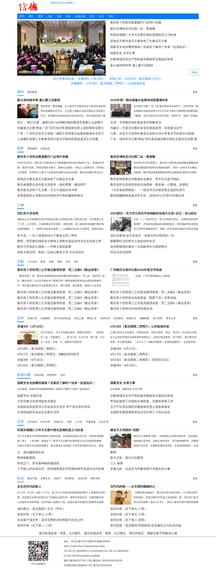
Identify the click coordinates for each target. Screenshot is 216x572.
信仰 (68, 16)
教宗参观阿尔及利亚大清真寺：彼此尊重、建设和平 (51, 184)
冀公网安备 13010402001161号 (105, 560)
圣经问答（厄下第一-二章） (35, 525)
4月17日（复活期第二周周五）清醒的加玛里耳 (48, 354)
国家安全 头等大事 (122, 53)
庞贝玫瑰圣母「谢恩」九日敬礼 (105, 533)
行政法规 (39, 375)
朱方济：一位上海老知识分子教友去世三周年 (47, 235)
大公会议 (32, 261)
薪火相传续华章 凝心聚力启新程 (131, 65)
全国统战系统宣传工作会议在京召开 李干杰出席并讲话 (53, 406)
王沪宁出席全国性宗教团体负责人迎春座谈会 (140, 406)
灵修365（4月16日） (31, 359)
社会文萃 (104, 422)
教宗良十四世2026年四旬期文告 (131, 308)
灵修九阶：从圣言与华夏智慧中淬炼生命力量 (140, 468)
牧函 (42, 261)
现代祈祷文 (136, 533)
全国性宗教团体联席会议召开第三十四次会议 (140, 412)
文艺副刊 (32, 422)
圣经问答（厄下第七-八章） (35, 514)
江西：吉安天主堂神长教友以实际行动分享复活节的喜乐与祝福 (152, 133)
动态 (62, 375)
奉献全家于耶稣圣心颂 (162, 533)
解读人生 (92, 318)
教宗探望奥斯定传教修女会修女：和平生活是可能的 (144, 179)
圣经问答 (82, 478)
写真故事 (91, 422)
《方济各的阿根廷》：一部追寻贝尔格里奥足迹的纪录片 (147, 190)
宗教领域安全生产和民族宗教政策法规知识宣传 (141, 59)
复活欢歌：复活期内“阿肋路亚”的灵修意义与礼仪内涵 (145, 525)
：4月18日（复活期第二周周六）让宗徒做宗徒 (108, 83)
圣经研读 (69, 478)
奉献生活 (131, 318)
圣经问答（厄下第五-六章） (128, 514)
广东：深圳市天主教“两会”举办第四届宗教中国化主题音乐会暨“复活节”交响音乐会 (153, 139)
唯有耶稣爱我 (26, 457)
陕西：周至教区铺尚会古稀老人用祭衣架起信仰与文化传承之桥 (59, 241)
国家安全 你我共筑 (29, 395)
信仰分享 (105, 318)
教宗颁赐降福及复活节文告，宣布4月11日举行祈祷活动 (147, 195)
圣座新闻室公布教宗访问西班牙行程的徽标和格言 (50, 195)
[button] (93, 22)
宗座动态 (45, 148)
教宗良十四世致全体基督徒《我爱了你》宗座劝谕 (143, 297)
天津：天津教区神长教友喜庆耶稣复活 (135, 122)
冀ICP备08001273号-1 (76, 560)
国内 (30, 16)
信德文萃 (58, 422)
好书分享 (45, 422)
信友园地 (118, 318)
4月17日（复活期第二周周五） (130, 354)
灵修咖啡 (45, 318)
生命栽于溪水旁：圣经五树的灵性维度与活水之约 (50, 520)
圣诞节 (57, 478)
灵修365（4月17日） (124, 348)
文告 (68, 261)
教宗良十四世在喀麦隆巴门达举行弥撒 (135, 22)
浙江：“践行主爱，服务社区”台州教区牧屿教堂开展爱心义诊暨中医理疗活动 (60, 122)
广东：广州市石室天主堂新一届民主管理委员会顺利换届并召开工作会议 (60, 133)
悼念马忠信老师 (120, 252)
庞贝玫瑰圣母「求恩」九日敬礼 (60, 533)
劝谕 (51, 261)
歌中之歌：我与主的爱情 (126, 457)
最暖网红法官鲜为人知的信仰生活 (132, 241)
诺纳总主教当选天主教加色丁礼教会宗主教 (138, 41)
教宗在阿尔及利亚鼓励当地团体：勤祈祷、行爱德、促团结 (149, 184)
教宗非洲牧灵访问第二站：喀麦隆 (132, 28)
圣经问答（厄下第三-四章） (128, 520)
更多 (195, 92)
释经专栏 (95, 478)
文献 (59, 16)
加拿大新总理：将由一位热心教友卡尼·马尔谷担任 (50, 252)
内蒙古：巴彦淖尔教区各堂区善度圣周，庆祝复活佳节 (146, 128)
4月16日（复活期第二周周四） (37, 365)
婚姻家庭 (144, 318)
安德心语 (32, 318)
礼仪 (101, 16)
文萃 (92, 16)
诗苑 (69, 422)
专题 (110, 16)
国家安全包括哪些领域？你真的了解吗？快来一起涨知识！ (149, 47)
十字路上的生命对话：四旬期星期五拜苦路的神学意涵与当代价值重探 (60, 469)
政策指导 (52, 375)
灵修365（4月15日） (124, 365)
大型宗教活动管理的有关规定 (36, 401)
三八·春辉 (116, 463)
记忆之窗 (79, 318)
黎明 (113, 452)
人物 (49, 16)
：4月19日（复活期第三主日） (136, 78)
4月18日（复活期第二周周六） (37, 348)
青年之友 (171, 318)
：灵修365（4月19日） (79, 78)
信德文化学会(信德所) (62, 2)
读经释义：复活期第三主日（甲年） (41, 508)
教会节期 (32, 478)
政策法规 (80, 16)
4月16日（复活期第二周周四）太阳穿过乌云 (139, 359)
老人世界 (157, 318)
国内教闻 (32, 92)
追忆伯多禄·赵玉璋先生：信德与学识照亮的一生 (142, 235)
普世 (40, 16)
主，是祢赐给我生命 (30, 452)
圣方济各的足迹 (62, 318)
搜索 (194, 72)
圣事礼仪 (45, 478)
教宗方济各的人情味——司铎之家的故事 (44, 246)
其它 (76, 261)
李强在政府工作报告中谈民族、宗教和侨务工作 (141, 401)
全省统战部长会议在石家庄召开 (38, 412)
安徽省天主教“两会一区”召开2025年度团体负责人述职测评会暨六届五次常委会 (60, 128)
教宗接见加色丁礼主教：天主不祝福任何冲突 (47, 190)
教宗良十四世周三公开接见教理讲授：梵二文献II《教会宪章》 (58, 292)
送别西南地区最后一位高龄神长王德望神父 (138, 246)
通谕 (59, 261)
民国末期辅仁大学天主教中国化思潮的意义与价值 (143, 34)
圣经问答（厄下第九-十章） (128, 508)
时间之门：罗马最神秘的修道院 (38, 463)
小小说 (78, 422)
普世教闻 (32, 148)
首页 (21, 16)
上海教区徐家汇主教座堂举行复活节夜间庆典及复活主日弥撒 (57, 139)
